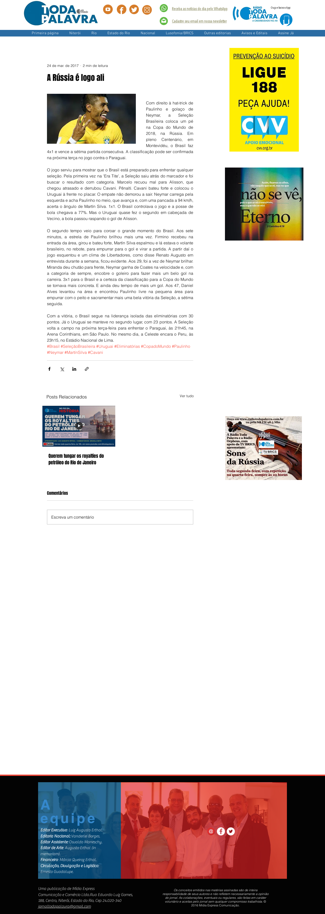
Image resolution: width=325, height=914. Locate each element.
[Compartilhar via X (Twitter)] (61, 369)
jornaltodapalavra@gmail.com (64, 906)
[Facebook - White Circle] (221, 831)
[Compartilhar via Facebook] (49, 369)
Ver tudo (187, 396)
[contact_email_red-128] (211, 831)
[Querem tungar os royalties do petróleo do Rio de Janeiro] (78, 426)
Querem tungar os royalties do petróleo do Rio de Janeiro (76, 459)
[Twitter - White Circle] (231, 831)
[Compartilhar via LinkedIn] (74, 369)
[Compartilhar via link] (86, 369)
